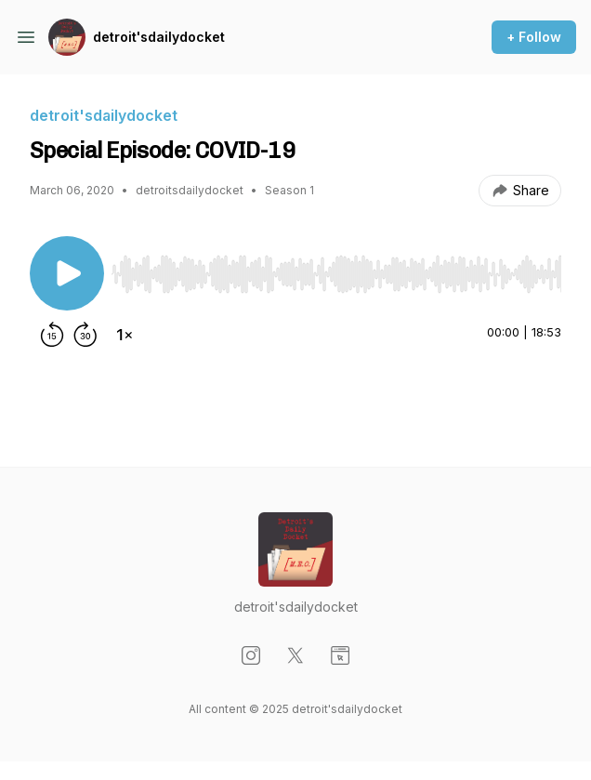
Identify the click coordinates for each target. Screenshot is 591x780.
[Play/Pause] (67, 273)
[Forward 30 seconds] (85, 335)
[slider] (336, 274)
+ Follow (533, 37)
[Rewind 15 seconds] (52, 335)
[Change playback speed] (124, 335)
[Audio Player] (336, 269)
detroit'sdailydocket (159, 37)
